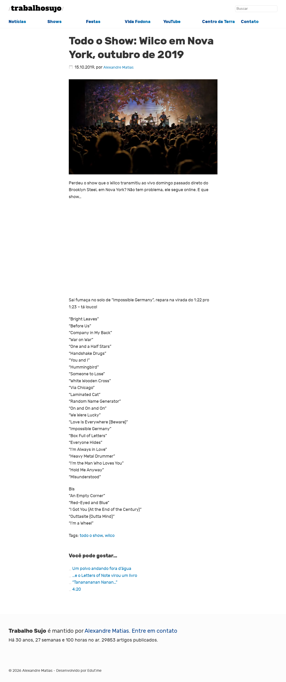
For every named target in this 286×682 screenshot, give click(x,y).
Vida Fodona (138, 21)
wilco (110, 535)
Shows (54, 21)
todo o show (91, 535)
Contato (250, 21)
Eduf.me (94, 670)
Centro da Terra (218, 21)
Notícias (17, 21)
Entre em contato (154, 631)
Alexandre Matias (118, 67)
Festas (93, 21)
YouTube (172, 21)
